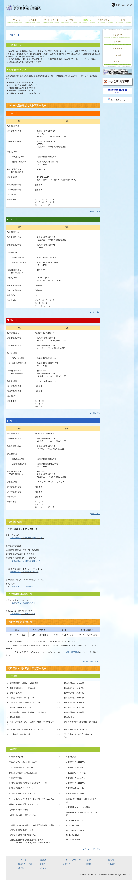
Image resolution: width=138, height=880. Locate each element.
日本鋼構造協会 (28, 614)
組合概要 (33, 20)
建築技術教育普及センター (32, 538)
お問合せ (117, 62)
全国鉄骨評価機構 (72, 652)
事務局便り (117, 48)
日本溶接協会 (27, 586)
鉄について (117, 35)
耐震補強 (117, 42)
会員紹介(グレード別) (105, 20)
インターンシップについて (51, 20)
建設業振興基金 (28, 603)
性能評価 (87, 20)
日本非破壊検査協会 (29, 572)
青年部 (123, 20)
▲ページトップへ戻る (91, 662)
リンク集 (117, 55)
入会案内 (69, 20)
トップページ (14, 20)
